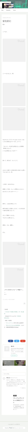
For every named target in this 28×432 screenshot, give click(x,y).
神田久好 (8, 379)
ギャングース (9, 324)
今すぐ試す (18, 6)
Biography (8, 10)
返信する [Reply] (23, 389)
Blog (2, 10)
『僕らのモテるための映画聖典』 (13, 326)
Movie (14, 10)
